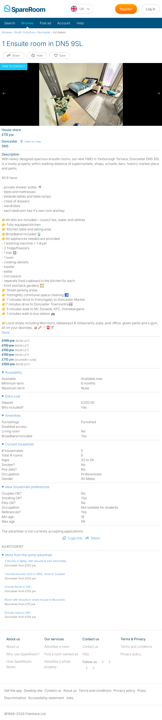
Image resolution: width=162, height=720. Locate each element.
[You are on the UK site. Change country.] (81, 9)
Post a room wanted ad (61, 654)
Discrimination (15, 698)
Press (141, 690)
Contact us (90, 646)
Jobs (69, 698)
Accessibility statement (46, 698)
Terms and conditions (136, 646)
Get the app (13, 690)
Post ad (45, 23)
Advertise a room (56, 646)
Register (126, 9)
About (12, 646)
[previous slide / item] (4, 93)
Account (63, 23)
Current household (19, 444)
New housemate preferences (27, 487)
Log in (150, 9)
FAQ (85, 654)
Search (9, 23)
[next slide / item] (158, 93)
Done (6, 332)
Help (80, 23)
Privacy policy (131, 654)
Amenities (13, 415)
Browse (27, 23)
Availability (13, 372)
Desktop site (33, 690)
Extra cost (12, 396)
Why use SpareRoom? (22, 654)
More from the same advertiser (28, 555)
